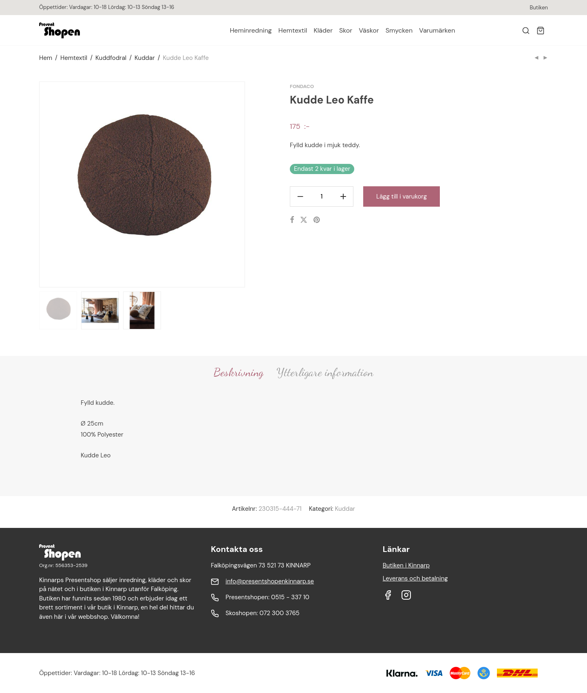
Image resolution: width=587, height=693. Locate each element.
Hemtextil (292, 30)
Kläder (323, 30)
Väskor (369, 30)
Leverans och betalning (415, 578)
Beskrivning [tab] (238, 372)
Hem (45, 58)
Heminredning (251, 30)
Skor (345, 30)
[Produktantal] (321, 196)
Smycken (399, 30)
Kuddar (145, 58)
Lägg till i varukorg (401, 196)
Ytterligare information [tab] (324, 372)
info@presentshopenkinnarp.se (269, 581)
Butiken (539, 7)
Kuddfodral (110, 58)
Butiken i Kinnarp (406, 565)
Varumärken (437, 30)
